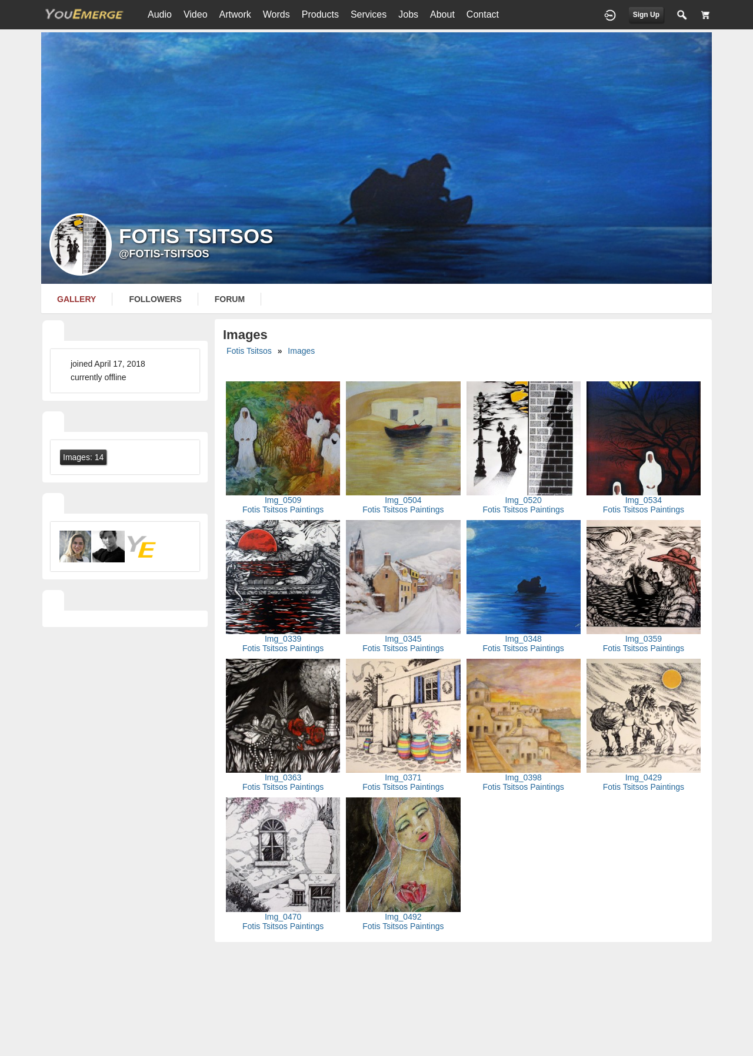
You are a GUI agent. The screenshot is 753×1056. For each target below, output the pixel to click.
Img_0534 (643, 500)
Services (369, 14)
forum (230, 299)
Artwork (235, 14)
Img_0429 (643, 777)
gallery (76, 299)
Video (196, 14)
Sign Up (646, 15)
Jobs (408, 14)
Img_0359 (643, 638)
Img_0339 (283, 638)
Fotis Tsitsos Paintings (283, 509)
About (442, 14)
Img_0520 (523, 500)
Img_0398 (523, 777)
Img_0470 (283, 916)
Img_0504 (403, 500)
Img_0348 (523, 638)
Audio (160, 14)
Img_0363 (283, 777)
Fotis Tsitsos (249, 351)
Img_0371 (403, 777)
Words (276, 14)
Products (320, 14)
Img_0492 (403, 916)
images (301, 351)
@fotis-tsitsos (164, 254)
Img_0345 (403, 638)
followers (155, 299)
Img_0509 (283, 500)
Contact (483, 14)
